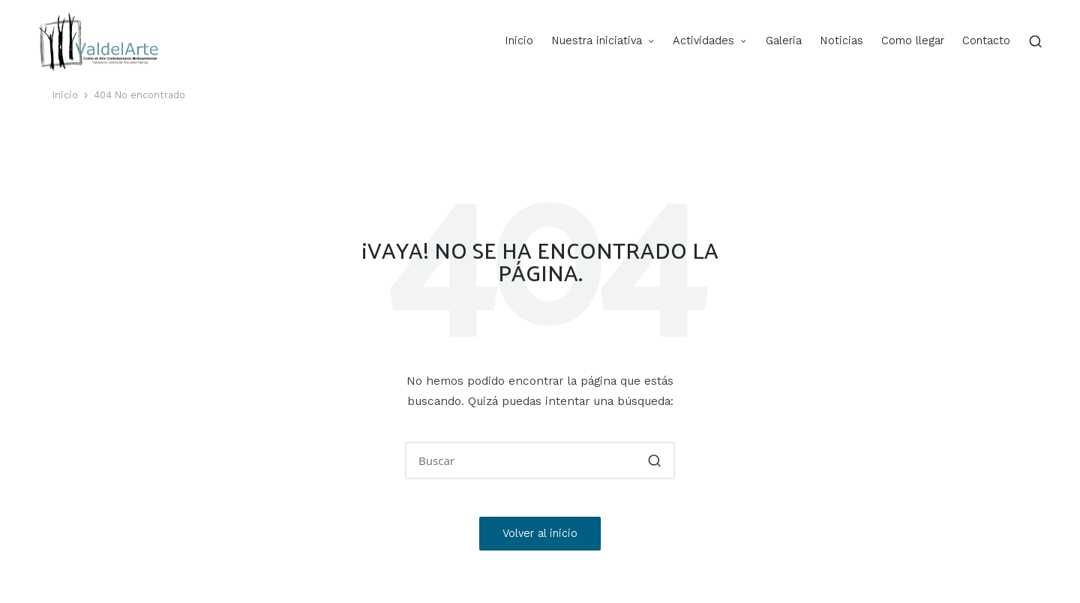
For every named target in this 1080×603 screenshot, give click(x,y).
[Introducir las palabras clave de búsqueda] (540, 460)
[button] (654, 460)
